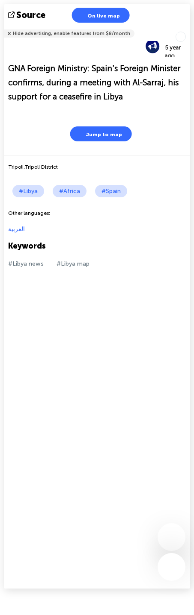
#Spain (111, 191)
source (27, 15)
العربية (16, 229)
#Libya (28, 191)
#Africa (69, 191)
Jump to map (98, 133)
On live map (98, 15)
